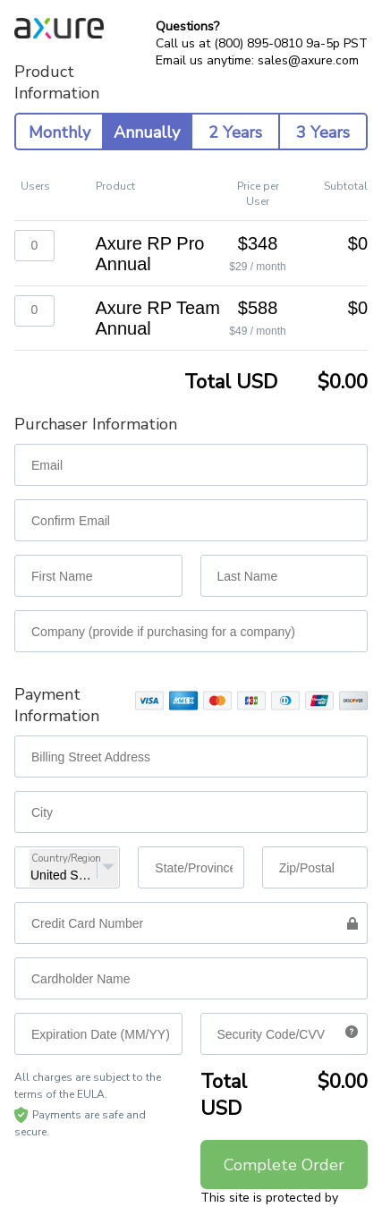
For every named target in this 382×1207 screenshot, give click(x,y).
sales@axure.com (308, 60)
